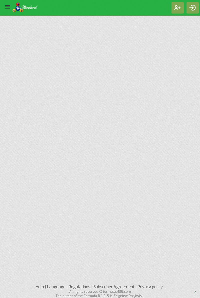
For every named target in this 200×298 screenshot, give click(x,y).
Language (56, 286)
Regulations (79, 286)
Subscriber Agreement (114, 286)
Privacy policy (150, 286)
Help (40, 286)
